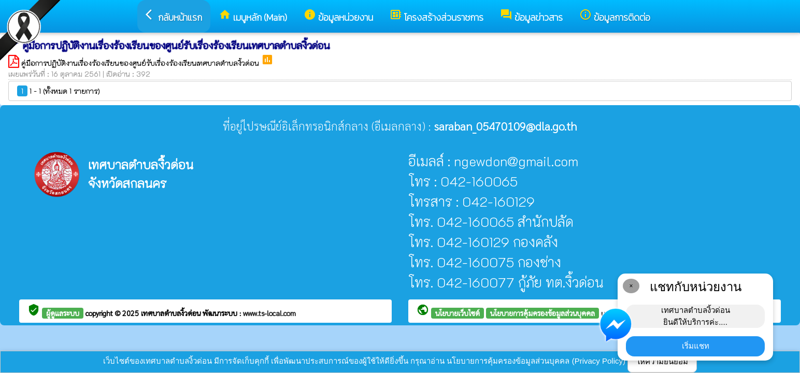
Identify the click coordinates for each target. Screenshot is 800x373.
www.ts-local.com (269, 313)
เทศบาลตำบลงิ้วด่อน (172, 313)
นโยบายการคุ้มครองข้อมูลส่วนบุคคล (542, 313)
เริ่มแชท (695, 345)
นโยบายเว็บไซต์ (457, 313)
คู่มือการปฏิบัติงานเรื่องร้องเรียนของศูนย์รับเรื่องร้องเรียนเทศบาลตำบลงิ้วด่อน (141, 63)
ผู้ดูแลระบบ (62, 313)
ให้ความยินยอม (662, 361)
